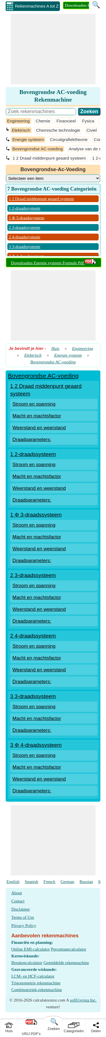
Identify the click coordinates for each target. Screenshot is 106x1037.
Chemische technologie (58, 130)
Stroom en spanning (33, 404)
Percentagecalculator (68, 949)
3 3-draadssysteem (24, 246)
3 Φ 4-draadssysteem (36, 745)
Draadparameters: (31, 439)
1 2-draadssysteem (24, 208)
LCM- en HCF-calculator (32, 976)
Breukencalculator (26, 962)
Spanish (31, 881)
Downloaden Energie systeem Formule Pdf (53, 263)
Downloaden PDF (80, 5)
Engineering (18, 121)
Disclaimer (20, 909)
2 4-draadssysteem (24, 237)
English (13, 881)
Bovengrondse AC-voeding (37, 148)
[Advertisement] (53, 49)
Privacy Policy (23, 925)
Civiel (91, 130)
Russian (86, 881)
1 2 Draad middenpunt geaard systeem (49, 158)
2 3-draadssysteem (24, 227)
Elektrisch (21, 130)
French (49, 881)
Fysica (88, 121)
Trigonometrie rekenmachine (35, 983)
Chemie (43, 121)
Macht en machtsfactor (36, 416)
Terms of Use (22, 917)
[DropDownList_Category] (53, 178)
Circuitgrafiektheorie (68, 139)
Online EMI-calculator (30, 949)
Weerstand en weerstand (39, 427)
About (16, 893)
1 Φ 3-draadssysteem (26, 218)
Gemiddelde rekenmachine (66, 962)
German (67, 881)
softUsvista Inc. (83, 1000)
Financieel (66, 121)
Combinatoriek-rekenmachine (36, 989)
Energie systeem (28, 139)
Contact (18, 901)
